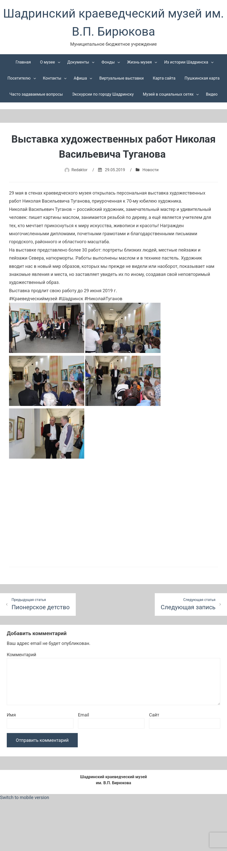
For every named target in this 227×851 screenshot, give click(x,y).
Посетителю (19, 78)
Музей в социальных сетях (168, 94)
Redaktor (79, 169)
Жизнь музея (139, 62)
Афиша (80, 78)
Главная (23, 62)
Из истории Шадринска (186, 62)
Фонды (108, 62)
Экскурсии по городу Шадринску (103, 94)
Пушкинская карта (202, 78)
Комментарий (21, 654)
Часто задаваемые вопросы (36, 94)
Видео (211, 94)
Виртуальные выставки (121, 78)
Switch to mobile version (24, 797)
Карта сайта (164, 78)
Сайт (154, 714)
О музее (47, 62)
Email (83, 714)
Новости (150, 169)
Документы (78, 62)
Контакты (52, 78)
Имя (11, 714)
